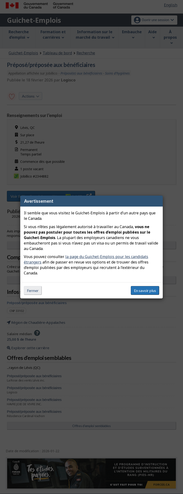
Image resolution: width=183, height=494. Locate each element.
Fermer (33, 290)
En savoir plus (145, 290)
